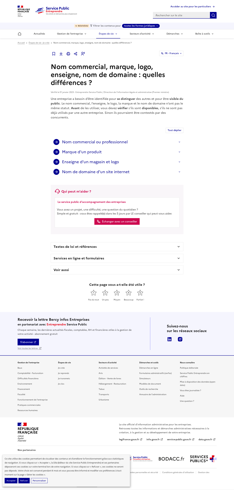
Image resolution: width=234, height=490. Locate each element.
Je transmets (64, 378)
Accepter (11, 480)
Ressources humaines (28, 410)
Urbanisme (104, 399)
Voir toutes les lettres (30, 348)
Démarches (173, 33)
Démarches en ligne (148, 367)
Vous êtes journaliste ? (190, 390)
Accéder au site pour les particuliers (190, 6)
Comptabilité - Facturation (30, 373)
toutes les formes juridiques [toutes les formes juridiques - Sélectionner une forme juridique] (139, 26)
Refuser (24, 480)
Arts (101, 373)
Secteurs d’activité (140, 33)
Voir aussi (61, 269)
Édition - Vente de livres (110, 378)
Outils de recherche (148, 389)
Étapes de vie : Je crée (39, 42)
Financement (24, 389)
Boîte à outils (202, 33)
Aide (182, 395)
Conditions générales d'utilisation (178, 472)
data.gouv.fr (207, 439)
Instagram (180, 339)
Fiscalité (21, 394)
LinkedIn (169, 339)
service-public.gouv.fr (181, 439)
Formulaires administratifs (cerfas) (155, 373)
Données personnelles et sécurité (142, 472)
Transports (104, 394)
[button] (83, 54)
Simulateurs (144, 378)
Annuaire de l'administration (152, 394)
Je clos (61, 383)
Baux (20, 367)
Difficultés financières (28, 378)
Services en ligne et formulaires (79, 258)
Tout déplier (174, 130)
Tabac (102, 389)
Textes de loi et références (75, 246)
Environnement (25, 383)
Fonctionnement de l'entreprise (33, 399)
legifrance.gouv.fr (130, 439)
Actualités (39, 33)
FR (172, 53)
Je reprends (63, 373)
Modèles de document (150, 383)
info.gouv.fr (154, 439)
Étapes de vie (106, 33)
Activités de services (108, 367)
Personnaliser (39, 480)
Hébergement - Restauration (112, 383)
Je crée (61, 367)
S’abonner (28, 342)
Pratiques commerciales (29, 405)
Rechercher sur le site (213, 15)
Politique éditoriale (189, 367)
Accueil (21, 42)
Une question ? (187, 401)
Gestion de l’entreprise (70, 33)
